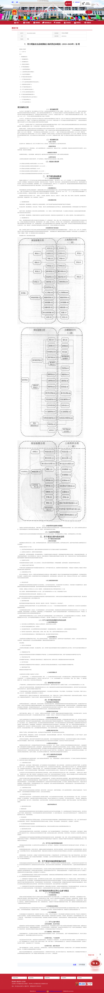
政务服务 (57, 22)
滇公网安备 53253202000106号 (54, 991)
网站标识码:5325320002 (68, 991)
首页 (16, 22)
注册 (17, 2)
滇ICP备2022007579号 (41, 991)
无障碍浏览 (76, 2)
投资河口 (77, 22)
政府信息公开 (46, 22)
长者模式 (68, 3)
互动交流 (67, 22)
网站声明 (19, 981)
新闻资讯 (36, 22)
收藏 (74, 964)
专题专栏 (87, 22)
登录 (13, 2)
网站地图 (14, 981)
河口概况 (26, 22)
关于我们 (24, 981)
